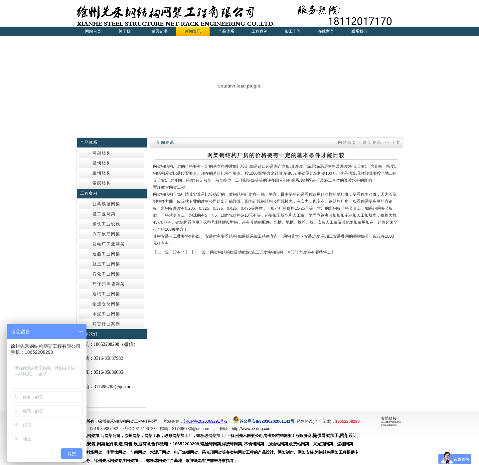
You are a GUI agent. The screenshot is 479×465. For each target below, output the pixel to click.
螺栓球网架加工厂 (212, 435)
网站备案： (173, 421)
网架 (157, 166)
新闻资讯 (372, 142)
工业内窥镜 (391, 421)
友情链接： (391, 418)
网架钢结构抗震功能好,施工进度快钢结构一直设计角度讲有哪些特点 (270, 252)
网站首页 (93, 31)
